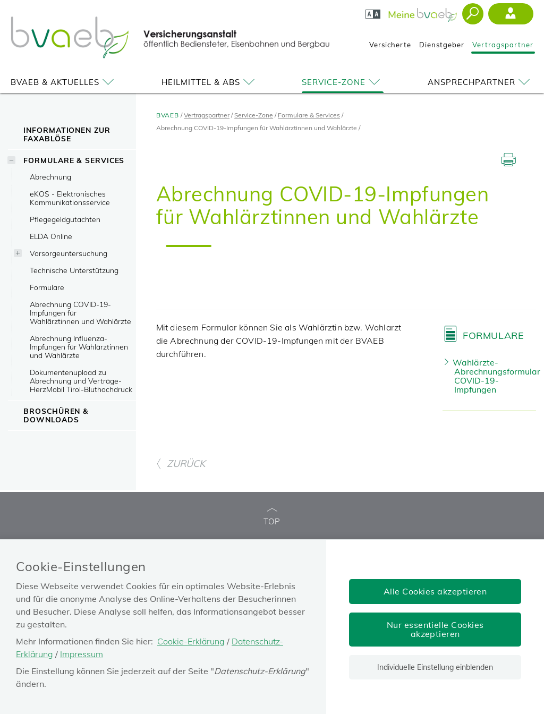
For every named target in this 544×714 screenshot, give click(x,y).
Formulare (47, 287)
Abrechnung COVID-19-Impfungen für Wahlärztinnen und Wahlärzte (80, 313)
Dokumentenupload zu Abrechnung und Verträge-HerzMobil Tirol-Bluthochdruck (81, 381)
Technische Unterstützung (74, 270)
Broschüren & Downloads (56, 415)
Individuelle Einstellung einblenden (435, 667)
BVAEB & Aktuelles (64, 82)
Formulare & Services (73, 160)
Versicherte (390, 44)
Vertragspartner (502, 44)
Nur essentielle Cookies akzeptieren (435, 629)
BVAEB (168, 115)
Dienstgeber (441, 44)
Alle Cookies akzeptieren (435, 591)
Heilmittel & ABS (210, 82)
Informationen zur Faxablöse (66, 134)
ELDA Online (51, 236)
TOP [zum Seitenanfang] (272, 517)
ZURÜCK (180, 463)
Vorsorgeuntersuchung (68, 253)
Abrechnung (50, 176)
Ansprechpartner (480, 82)
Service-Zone (343, 82)
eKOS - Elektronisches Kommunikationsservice (70, 198)
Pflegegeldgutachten (65, 219)
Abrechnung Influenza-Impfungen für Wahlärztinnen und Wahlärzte (79, 347)
